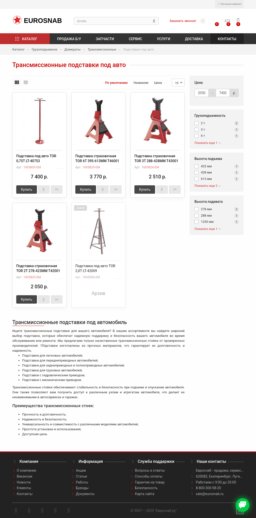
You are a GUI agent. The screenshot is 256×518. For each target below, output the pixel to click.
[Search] (116, 21)
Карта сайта (144, 494)
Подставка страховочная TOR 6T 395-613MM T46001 (97, 158)
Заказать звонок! (183, 21)
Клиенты (24, 488)
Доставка (194, 39)
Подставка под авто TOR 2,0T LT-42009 (95, 268)
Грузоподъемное (44, 49)
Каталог (29, 39)
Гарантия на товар (150, 482)
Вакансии (24, 476)
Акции (81, 470)
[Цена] (201, 93)
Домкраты (72, 49)
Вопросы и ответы (150, 470)
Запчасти (105, 39)
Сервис (135, 39)
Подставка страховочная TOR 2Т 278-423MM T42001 (38, 268)
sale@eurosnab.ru (210, 494)
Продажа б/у (69, 39)
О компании (26, 470)
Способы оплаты (148, 476)
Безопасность (146, 488)
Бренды (82, 488)
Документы (85, 494)
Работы (82, 482)
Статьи (81, 476)
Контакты (227, 39)
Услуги (163, 39)
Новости (24, 482)
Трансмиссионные (102, 49)
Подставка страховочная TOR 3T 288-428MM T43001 (156, 158)
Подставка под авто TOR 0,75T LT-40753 (36, 158)
